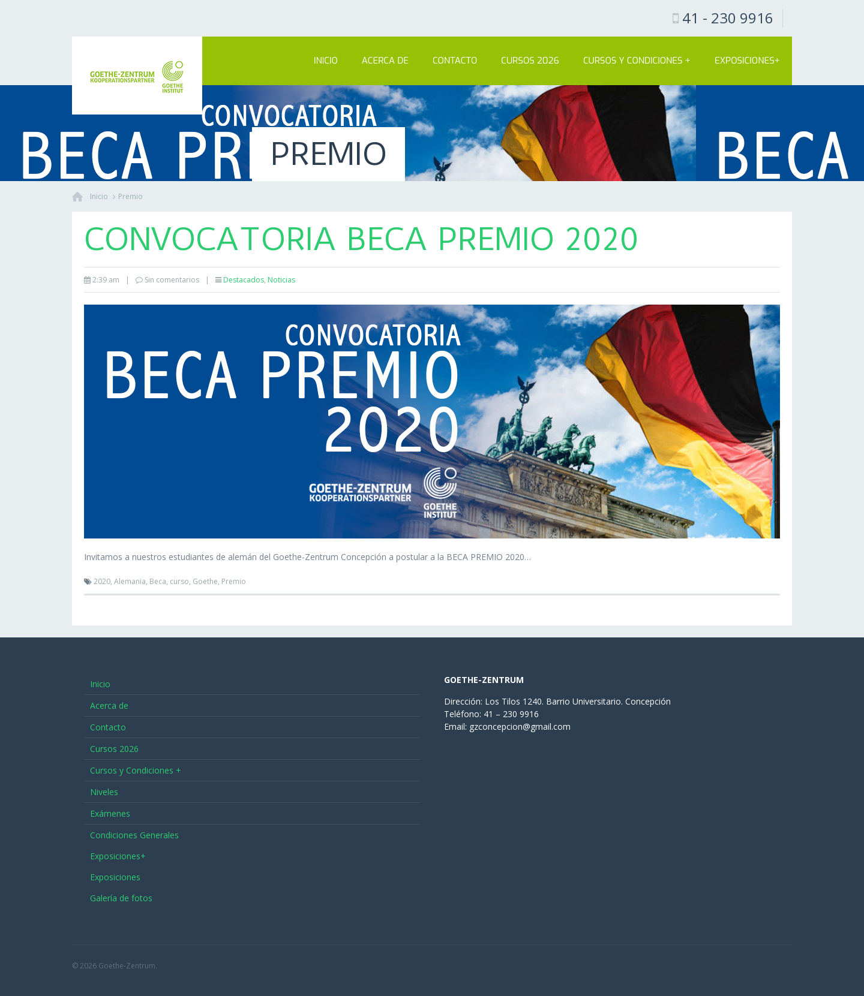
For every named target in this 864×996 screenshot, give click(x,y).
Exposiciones (115, 877)
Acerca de (385, 61)
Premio (130, 196)
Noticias (281, 280)
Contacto (455, 61)
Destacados (243, 280)
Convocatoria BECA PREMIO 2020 (361, 239)
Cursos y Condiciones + (637, 61)
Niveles (104, 792)
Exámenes (110, 813)
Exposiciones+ (747, 61)
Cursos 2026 (530, 61)
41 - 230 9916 (727, 18)
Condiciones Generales (134, 835)
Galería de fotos (121, 898)
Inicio (326, 61)
